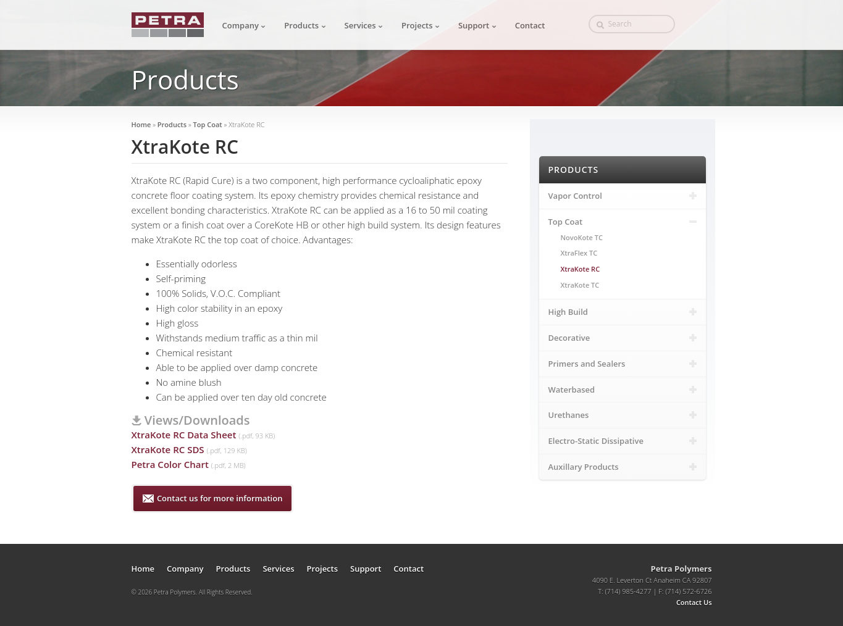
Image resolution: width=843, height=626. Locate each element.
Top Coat (208, 124)
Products (304, 25)
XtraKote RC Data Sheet (184, 434)
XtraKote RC (580, 268)
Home (141, 124)
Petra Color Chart (170, 464)
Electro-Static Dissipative (622, 440)
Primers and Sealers (622, 363)
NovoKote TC (582, 237)
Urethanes (622, 414)
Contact (530, 25)
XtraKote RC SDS (168, 449)
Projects (420, 25)
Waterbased (622, 389)
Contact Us (694, 602)
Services (364, 25)
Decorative (622, 337)
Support (477, 25)
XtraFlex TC (579, 252)
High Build (622, 311)
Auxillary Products (622, 466)
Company (244, 25)
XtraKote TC (580, 285)
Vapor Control (622, 195)
